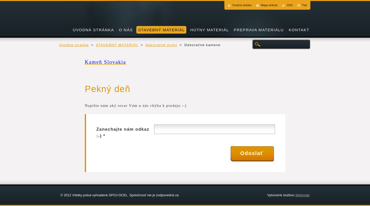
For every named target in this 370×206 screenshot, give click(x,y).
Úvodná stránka (74, 45)
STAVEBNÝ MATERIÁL (117, 45)
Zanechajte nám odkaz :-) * (122, 132)
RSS (289, 5)
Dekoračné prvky (161, 45)
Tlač (304, 5)
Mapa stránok (269, 5)
